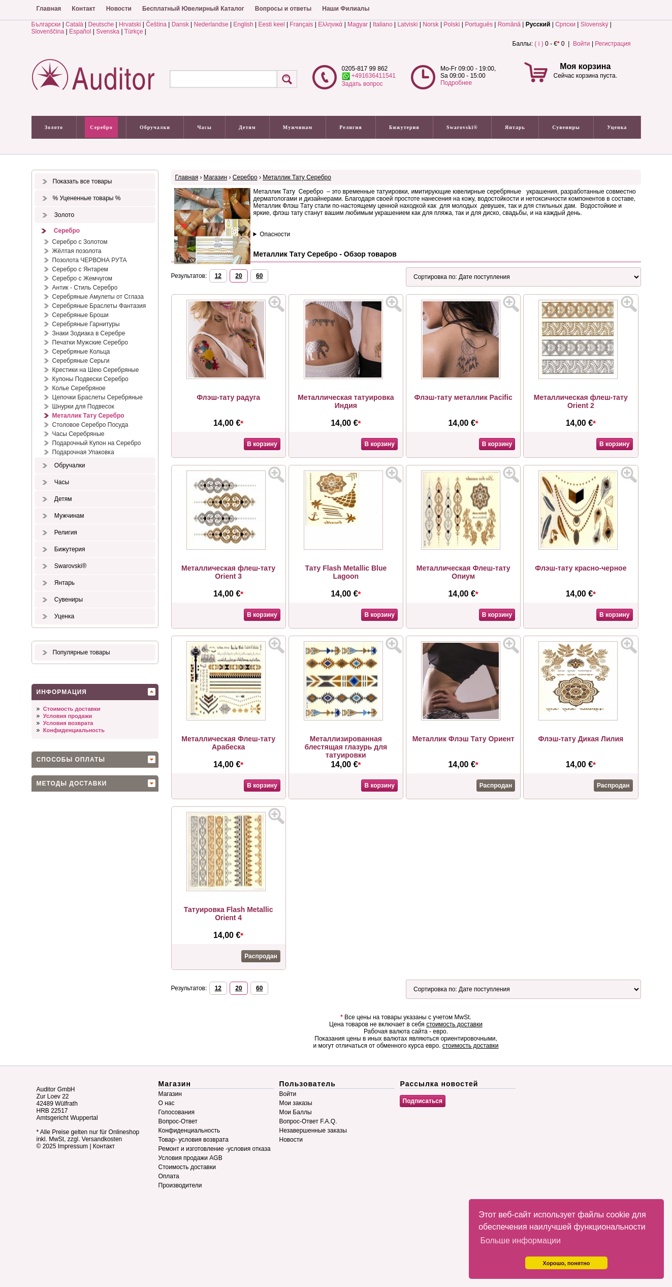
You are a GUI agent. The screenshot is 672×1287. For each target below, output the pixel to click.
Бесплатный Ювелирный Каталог (193, 8)
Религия (350, 127)
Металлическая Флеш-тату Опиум (463, 572)
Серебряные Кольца (81, 351)
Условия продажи (67, 716)
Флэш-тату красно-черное (580, 568)
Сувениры (566, 127)
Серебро (101, 127)
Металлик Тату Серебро (88, 415)
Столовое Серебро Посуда (90, 424)
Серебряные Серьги (81, 360)
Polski (451, 24)
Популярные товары (81, 652)
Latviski (407, 24)
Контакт (83, 8)
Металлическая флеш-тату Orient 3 (228, 572)
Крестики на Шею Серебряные (95, 369)
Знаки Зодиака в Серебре (88, 333)
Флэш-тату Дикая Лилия (581, 739)
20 (238, 275)
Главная (49, 8)
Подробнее (456, 82)
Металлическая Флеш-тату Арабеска (228, 743)
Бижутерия (404, 127)
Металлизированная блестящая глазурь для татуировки (345, 747)
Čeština (156, 24)
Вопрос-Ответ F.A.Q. (308, 1121)
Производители (180, 1185)
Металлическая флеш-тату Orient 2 (581, 401)
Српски (565, 24)
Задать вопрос (362, 83)
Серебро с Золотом (80, 241)
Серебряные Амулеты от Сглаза (98, 296)
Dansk (180, 24)
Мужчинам (297, 127)
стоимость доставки (454, 1024)
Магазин (215, 177)
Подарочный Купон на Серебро (96, 443)
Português (479, 24)
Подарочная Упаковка (83, 452)
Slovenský (595, 24)
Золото (54, 127)
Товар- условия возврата (193, 1139)
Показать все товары (82, 181)
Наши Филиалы (345, 8)
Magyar (357, 24)
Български (46, 24)
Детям (247, 127)
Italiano (383, 24)
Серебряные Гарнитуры (86, 324)
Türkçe (133, 31)
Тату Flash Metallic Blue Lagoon (346, 572)
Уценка (617, 127)
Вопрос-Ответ (178, 1121)
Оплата (168, 1176)
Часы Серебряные (78, 433)
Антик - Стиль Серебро (85, 287)
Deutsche (101, 24)
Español (80, 31)
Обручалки (155, 127)
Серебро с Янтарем (80, 269)
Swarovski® (462, 127)
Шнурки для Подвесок (83, 406)
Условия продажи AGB (190, 1158)
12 (218, 275)
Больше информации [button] (520, 1240)
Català (74, 24)
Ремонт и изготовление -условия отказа (214, 1148)
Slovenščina (48, 31)
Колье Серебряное (79, 388)
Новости (119, 8)
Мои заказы (295, 1103)
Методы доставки (72, 783)
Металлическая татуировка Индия (346, 401)
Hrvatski (130, 24)
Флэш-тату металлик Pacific (463, 397)
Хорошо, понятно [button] (566, 1263)
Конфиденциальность (74, 730)
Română (509, 24)
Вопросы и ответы (283, 8)
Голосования (176, 1112)
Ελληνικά (330, 24)
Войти (581, 43)
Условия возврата (68, 723)
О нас (166, 1103)
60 (259, 275)
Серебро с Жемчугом (82, 278)
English (243, 24)
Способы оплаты (71, 759)
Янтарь (515, 127)
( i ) (538, 43)
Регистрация (612, 43)
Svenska (107, 31)
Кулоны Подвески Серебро (90, 379)
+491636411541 (369, 75)
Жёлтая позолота (77, 251)
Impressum (73, 1146)
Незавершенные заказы (313, 1130)
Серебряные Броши (80, 315)
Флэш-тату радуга (228, 397)
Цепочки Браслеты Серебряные (97, 397)
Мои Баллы (295, 1112)
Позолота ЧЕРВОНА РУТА (89, 260)
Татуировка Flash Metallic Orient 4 (228, 913)
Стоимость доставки (72, 709)
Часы (204, 127)
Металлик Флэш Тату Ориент (463, 739)
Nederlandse (211, 24)
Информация (62, 692)
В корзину (262, 444)
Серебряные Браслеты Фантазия (99, 305)
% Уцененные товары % (87, 198)
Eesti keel (272, 24)
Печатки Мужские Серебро (90, 342)
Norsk (430, 24)
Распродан (495, 785)
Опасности (275, 234)
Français (301, 24)
